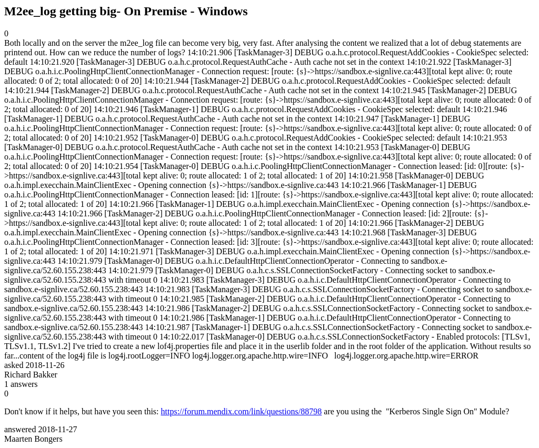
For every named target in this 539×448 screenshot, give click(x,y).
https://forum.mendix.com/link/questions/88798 (241, 411)
